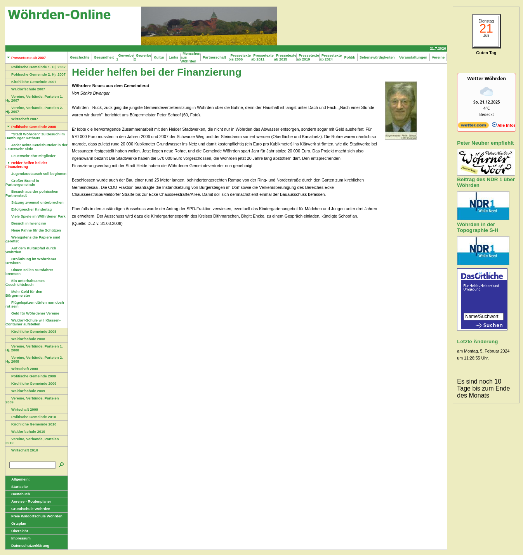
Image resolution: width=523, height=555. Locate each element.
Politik (349, 57)
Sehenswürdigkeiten (377, 57)
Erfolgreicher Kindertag (28, 209)
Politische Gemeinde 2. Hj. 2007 (35, 74)
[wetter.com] (473, 127)
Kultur (159, 57)
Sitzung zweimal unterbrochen (34, 202)
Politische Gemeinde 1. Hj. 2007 (35, 67)
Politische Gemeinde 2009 (30, 376)
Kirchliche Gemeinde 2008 (30, 332)
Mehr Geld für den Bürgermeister (23, 293)
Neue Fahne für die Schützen (33, 230)
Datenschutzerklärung (27, 546)
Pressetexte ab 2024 (331, 57)
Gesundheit (104, 57)
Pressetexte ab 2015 (285, 57)
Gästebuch (17, 494)
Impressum (18, 538)
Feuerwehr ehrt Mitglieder (30, 156)
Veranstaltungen (413, 57)
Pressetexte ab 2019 (308, 57)
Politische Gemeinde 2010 (30, 417)
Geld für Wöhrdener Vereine (32, 313)
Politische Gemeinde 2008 (30, 127)
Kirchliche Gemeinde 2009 (30, 384)
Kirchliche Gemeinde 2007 (30, 82)
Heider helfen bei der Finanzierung (26, 165)
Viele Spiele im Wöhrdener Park (35, 216)
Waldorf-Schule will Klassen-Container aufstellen (33, 322)
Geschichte (80, 57)
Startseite (16, 487)
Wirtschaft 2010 (21, 450)
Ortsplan (15, 524)
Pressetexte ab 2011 (262, 57)
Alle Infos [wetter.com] (504, 125)
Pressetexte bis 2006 (239, 57)
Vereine (438, 57)
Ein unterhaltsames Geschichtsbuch (25, 283)
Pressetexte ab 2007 (25, 58)
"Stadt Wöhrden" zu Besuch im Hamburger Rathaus (35, 136)
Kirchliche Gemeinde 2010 (30, 424)
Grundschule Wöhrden (27, 509)
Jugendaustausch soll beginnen (35, 174)
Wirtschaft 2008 (21, 369)
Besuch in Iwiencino (25, 223)
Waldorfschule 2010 (25, 432)
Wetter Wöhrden (486, 78)
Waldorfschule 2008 (25, 339)
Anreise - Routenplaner (28, 501)
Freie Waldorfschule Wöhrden (34, 516)
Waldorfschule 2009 (25, 391)
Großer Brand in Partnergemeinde (22, 183)
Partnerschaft (214, 57)
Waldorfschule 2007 (25, 89)
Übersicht (16, 531)
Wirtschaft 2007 (21, 119)
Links (173, 57)
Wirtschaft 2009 (21, 409)
